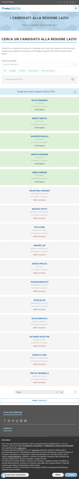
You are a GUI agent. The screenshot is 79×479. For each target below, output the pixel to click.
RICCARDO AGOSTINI (39, 337)
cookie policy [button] (21, 448)
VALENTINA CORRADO (39, 191)
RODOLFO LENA (39, 355)
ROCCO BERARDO (39, 100)
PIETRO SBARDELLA (39, 373)
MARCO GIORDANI (39, 154)
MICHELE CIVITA (39, 209)
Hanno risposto (34, 71)
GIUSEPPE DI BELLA (39, 136)
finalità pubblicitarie (14, 456)
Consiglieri (12, 71)
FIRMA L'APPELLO (39, 400)
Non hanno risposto (48, 71)
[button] (76, 440)
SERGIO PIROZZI (39, 264)
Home (24, 25)
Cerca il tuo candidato (9, 61)
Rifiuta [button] (58, 475)
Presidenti (22, 71)
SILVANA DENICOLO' (39, 282)
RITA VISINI (39, 227)
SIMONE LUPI (39, 245)
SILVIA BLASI (39, 300)
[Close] (75, 92)
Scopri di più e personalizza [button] (15, 475)
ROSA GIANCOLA (39, 318)
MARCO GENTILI (39, 118)
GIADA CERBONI (39, 172)
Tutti (4, 71)
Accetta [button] (71, 475)
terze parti (35, 450)
